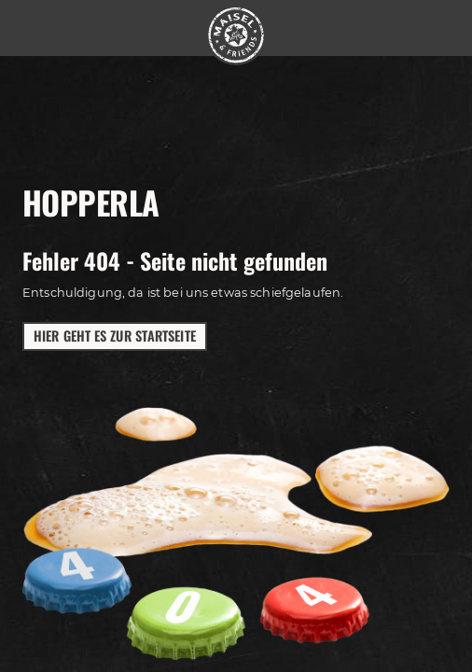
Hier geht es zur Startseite (115, 335)
